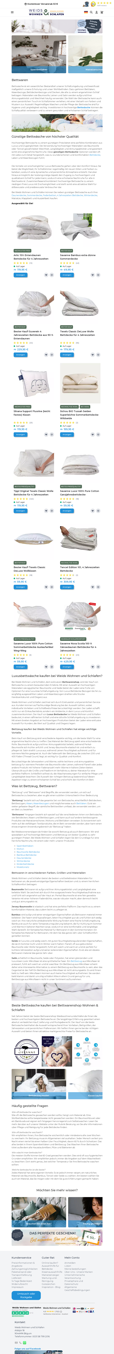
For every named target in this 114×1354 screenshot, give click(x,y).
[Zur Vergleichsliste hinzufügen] (51, 275)
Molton (20, 849)
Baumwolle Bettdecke (28, 852)
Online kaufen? (50, 1263)
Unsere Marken (85, 1272)
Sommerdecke (34, 195)
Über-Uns (70, 1272)
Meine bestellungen (75, 1269)
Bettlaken (81, 803)
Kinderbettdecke (26, 864)
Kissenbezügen (41, 803)
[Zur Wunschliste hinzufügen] (46, 275)
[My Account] (96, 12)
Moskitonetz (23, 867)
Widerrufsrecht (20, 1284)
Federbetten (49, 195)
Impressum (18, 1287)
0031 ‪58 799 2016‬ (41, 1337)
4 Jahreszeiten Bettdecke (70, 195)
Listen (68, 1266)
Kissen (29, 803)
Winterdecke (90, 195)
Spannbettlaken (25, 846)
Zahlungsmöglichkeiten (25, 1269)
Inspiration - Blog (51, 1287)
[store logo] (46, 12)
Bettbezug (76, 961)
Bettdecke (95, 155)
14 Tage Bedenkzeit (22, 1281)
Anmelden (70, 1263)
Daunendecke (19, 195)
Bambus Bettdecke (26, 855)
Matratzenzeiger (50, 1275)
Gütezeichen (48, 1284)
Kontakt (20, 1322)
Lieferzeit (16, 1278)
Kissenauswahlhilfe (52, 1272)
